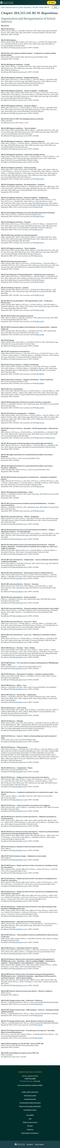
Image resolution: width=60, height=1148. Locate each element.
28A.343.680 (17, 786)
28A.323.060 (17, 591)
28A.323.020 (17, 539)
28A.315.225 (40, 486)
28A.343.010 (17, 800)
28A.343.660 (17, 968)
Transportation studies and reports (30, 1103)
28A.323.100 (17, 642)
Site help (30, 1126)
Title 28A (35, 7)
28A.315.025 (17, 47)
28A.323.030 (17, 554)
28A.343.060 (17, 860)
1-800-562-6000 (30, 1078)
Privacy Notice (39, 1144)
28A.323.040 (17, 567)
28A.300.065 (40, 374)
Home (3, 7)
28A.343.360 (17, 715)
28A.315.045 (40, 408)
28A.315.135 (17, 113)
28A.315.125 (17, 100)
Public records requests (30, 1122)
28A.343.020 (17, 826)
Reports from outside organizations (30, 1106)
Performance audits (30, 1095)
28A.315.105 (17, 72)
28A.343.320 (17, 680)
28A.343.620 (17, 873)
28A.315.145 (17, 136)
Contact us (30, 1129)
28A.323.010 (17, 524)
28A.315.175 (40, 243)
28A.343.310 (17, 942)
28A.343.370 (17, 762)
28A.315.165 (17, 162)
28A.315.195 (40, 423)
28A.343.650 (17, 916)
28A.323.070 (17, 603)
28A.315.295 (40, 321)
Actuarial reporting (30, 1099)
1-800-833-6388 (36, 1081)
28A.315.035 (17, 359)
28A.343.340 (17, 702)
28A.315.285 (40, 310)
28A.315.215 (51, 438)
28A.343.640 (17, 901)
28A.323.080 (17, 616)
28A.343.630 (17, 886)
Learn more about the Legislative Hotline (30, 1085)
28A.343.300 (17, 657)
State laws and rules (12, 7)
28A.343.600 (17, 811)
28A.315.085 (40, 334)
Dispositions (27, 7)
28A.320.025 (38, 1004)
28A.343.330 (17, 689)
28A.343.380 (17, 730)
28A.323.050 (17, 578)
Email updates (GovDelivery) (30, 1133)
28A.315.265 (40, 282)
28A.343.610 (17, 668)
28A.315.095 (40, 179)
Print (55, 7)
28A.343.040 (17, 850)
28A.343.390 (17, 741)
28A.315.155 (17, 149)
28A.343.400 (17, 771)
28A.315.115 (17, 85)
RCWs (21, 7)
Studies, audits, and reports (30, 1092)
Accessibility (30, 1115)
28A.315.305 (40, 511)
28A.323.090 (17, 629)
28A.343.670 (17, 985)
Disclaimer (30, 1144)
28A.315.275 (40, 295)
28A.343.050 (17, 953)
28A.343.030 (17, 841)
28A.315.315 (17, 346)
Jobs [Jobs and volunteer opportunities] (30, 1118)
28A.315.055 (40, 216)
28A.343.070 (17, 929)
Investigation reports (30, 1110)
